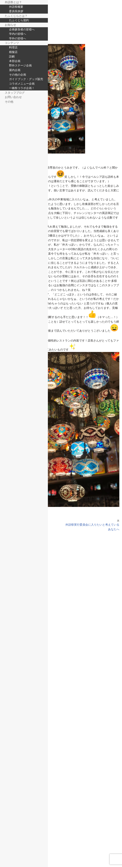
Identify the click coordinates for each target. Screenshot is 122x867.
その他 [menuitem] (9, 101)
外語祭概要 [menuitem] (16, 6)
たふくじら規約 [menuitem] (19, 20)
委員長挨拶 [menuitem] (16, 11)
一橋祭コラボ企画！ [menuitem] (22, 88)
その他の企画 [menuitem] (17, 74)
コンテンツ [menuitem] (12, 43)
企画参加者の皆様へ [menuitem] (22, 29)
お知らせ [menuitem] (10, 25)
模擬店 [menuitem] (13, 52)
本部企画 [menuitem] (14, 61)
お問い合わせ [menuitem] (13, 97)
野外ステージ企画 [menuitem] (20, 65)
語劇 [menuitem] (12, 56)
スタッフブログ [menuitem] (15, 92)
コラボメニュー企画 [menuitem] (22, 83)
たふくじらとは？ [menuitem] (16, 15)
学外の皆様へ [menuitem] (17, 38)
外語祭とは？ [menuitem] (13, 2)
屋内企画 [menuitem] (14, 70)
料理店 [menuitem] (13, 47)
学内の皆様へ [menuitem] (17, 34)
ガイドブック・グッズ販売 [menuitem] (26, 79)
